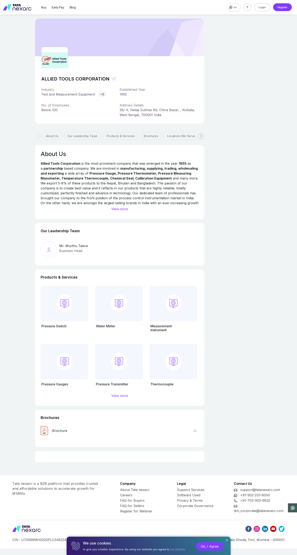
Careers (126, 495)
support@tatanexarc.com (260, 490)
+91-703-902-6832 (255, 500)
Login (262, 7)
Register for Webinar (136, 511)
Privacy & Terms (190, 500)
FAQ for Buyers (132, 500)
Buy (43, 7)
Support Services (190, 490)
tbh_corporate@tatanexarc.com (259, 511)
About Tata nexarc (135, 490)
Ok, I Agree (210, 546)
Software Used (188, 495)
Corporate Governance (195, 506)
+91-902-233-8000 (255, 495)
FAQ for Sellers (132, 506)
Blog (73, 7)
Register (282, 7)
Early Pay (58, 7)
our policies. (178, 549)
